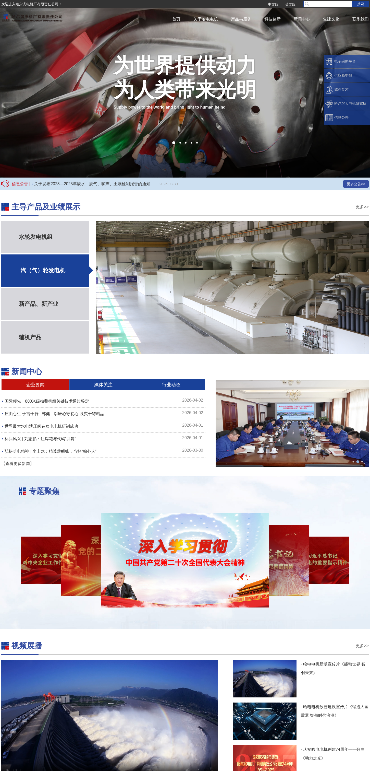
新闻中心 (302, 19)
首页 (176, 19)
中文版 (273, 4)
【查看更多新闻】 (17, 463)
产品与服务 (241, 19)
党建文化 (331, 19)
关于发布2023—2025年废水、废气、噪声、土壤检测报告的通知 (92, 184)
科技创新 (272, 19)
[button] (173, 142)
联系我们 (360, 19)
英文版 (290, 4)
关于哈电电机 (205, 19)
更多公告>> (356, 184)
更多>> (362, 207)
